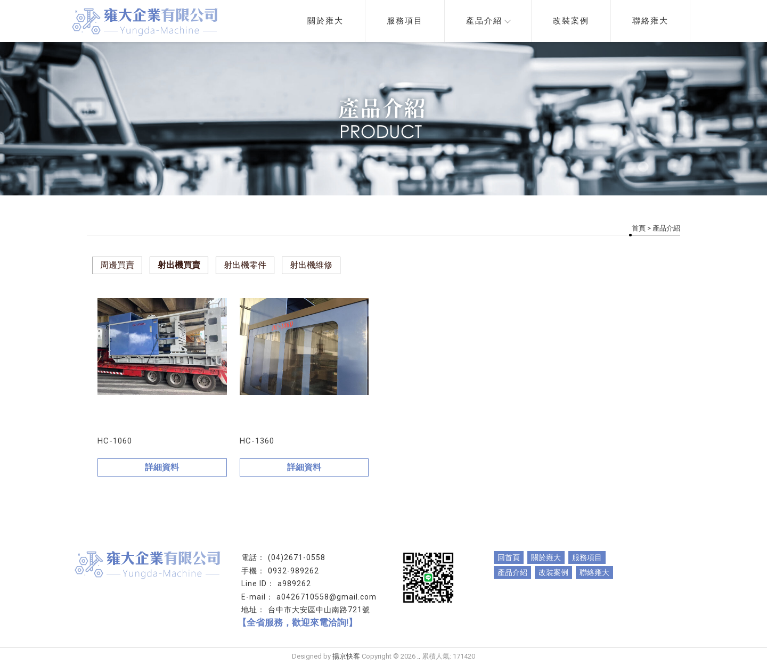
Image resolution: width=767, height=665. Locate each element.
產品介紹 (488, 21)
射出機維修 (311, 265)
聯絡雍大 (650, 21)
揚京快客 (346, 656)
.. (418, 656)
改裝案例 (571, 21)
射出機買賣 (179, 265)
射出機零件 (245, 265)
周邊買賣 (117, 265)
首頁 (639, 228)
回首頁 (508, 557)
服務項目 (405, 21)
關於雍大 (325, 21)
